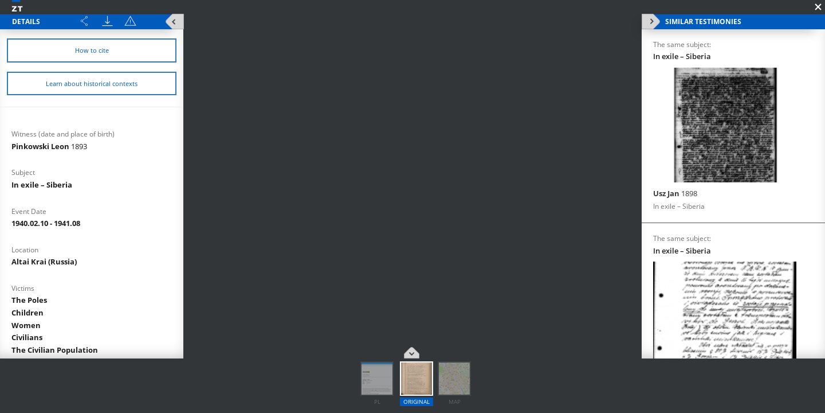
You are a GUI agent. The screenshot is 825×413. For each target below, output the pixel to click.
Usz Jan (675, 193)
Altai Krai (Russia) (44, 261)
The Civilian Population (54, 350)
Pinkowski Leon (49, 146)
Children (27, 312)
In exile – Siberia (41, 185)
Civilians (26, 337)
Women (26, 325)
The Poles (29, 300)
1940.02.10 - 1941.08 (45, 223)
